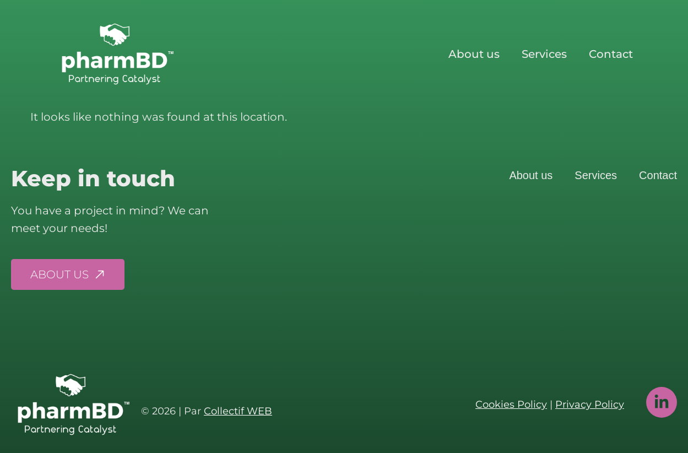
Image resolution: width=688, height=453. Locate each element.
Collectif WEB (238, 411)
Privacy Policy (589, 404)
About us (474, 54)
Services (544, 54)
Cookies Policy (511, 404)
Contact (611, 54)
